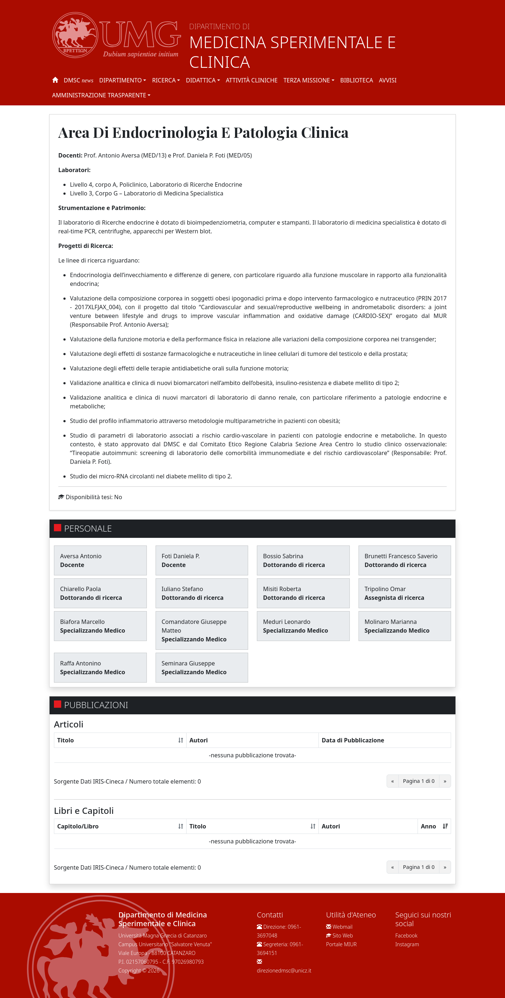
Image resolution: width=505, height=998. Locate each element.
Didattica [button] (200, 80)
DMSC (78, 80)
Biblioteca (356, 80)
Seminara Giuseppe (188, 663)
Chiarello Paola (80, 589)
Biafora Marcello (82, 622)
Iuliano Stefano (182, 589)
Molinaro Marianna (391, 622)
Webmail (343, 926)
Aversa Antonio (81, 556)
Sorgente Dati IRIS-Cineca (89, 781)
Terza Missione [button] (306, 80)
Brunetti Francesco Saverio (401, 556)
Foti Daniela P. (181, 556)
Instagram (407, 944)
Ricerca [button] (164, 80)
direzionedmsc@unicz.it (284, 970)
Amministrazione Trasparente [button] (99, 95)
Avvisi (387, 80)
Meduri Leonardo (286, 622)
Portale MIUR (341, 944)
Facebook (406, 935)
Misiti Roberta (282, 589)
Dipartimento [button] (120, 80)
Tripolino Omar (385, 589)
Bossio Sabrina (283, 556)
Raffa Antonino (80, 663)
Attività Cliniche (252, 80)
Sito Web (343, 935)
